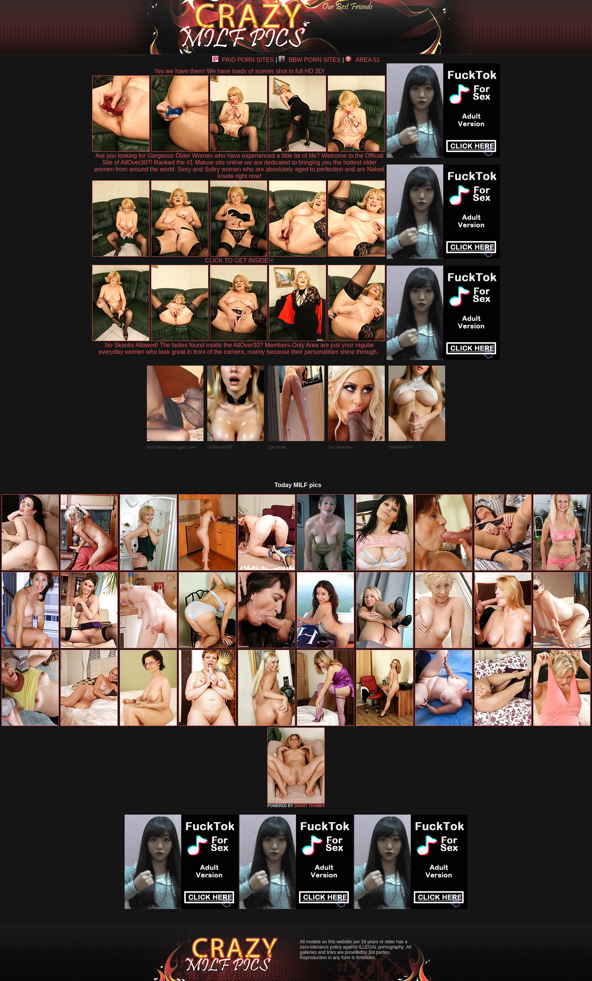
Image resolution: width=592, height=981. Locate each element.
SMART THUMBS (309, 806)
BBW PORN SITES (310, 60)
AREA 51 (362, 60)
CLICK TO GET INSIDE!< (239, 260)
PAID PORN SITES (243, 60)
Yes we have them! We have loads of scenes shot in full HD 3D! (239, 71)
